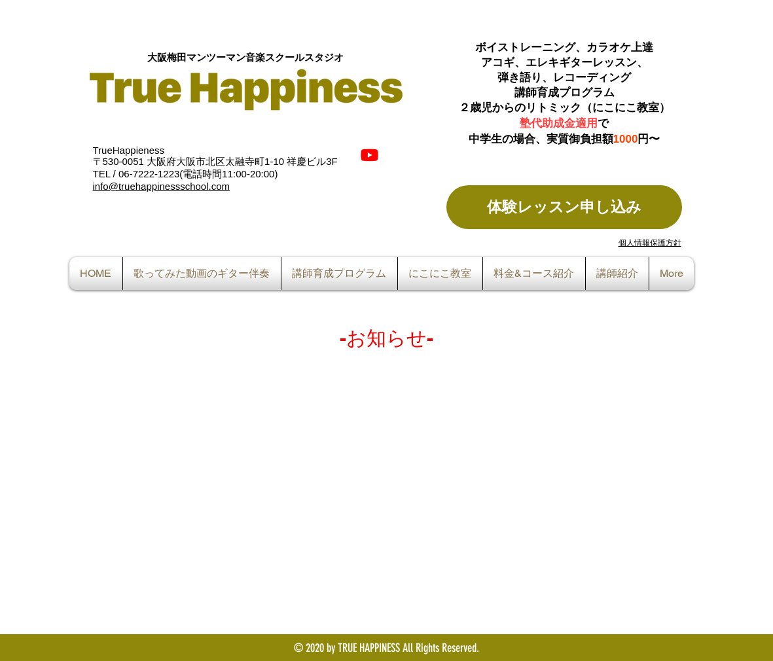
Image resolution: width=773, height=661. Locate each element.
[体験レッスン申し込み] (564, 207)
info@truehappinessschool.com (161, 186)
